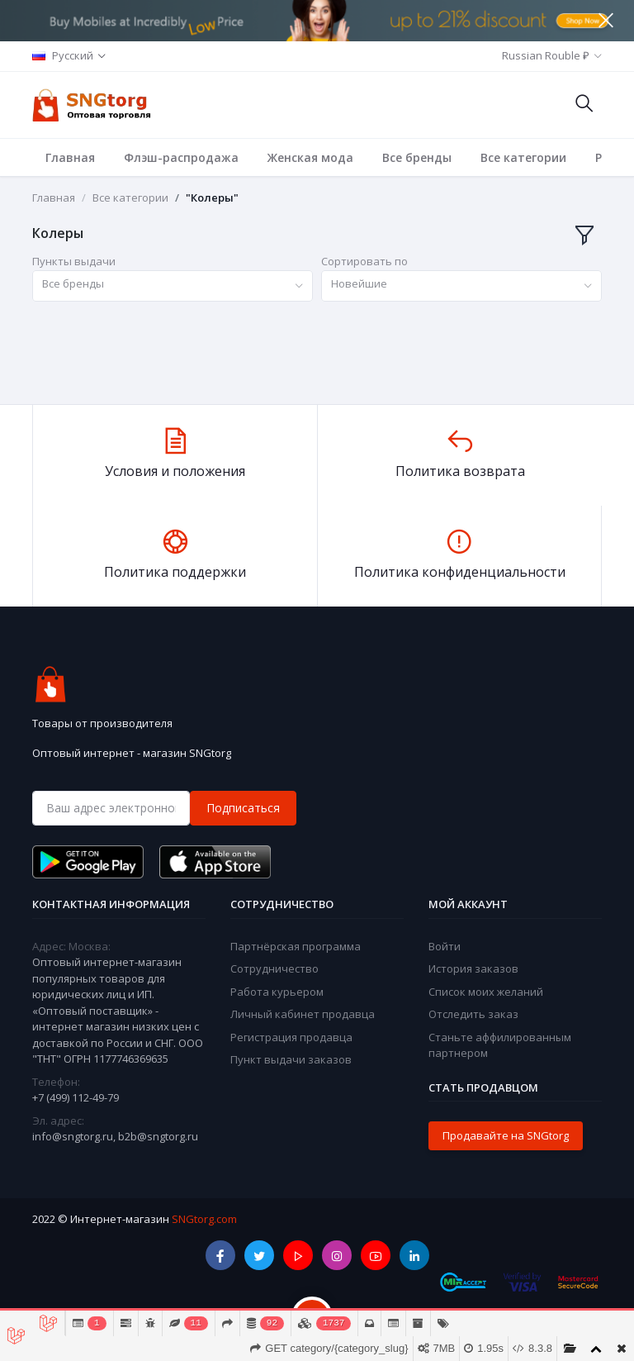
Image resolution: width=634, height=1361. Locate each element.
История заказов (473, 968)
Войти (444, 946)
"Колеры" (212, 197)
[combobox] (172, 286)
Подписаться (243, 808)
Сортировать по (364, 261)
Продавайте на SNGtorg (505, 1135)
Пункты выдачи (74, 261)
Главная (70, 157)
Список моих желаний (485, 991)
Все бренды (417, 157)
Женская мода (310, 157)
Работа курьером (277, 991)
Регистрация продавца (291, 1037)
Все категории (523, 157)
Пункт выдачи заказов (291, 1059)
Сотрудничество (274, 968)
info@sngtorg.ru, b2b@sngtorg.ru (115, 1136)
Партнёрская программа (295, 946)
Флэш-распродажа (181, 157)
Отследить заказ (473, 1013)
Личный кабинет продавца (302, 1013)
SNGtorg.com (204, 1218)
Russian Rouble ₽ (545, 55)
